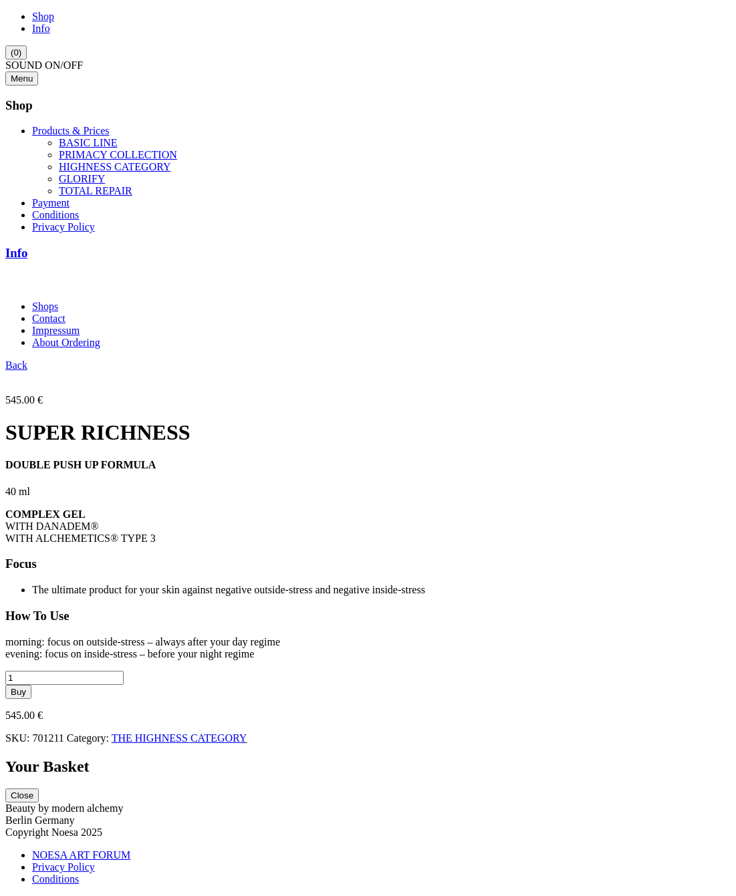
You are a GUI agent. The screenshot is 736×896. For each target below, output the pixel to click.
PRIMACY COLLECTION (118, 154)
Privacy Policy (63, 227)
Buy (18, 692)
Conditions (55, 214)
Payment (51, 202)
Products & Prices (71, 130)
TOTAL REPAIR (95, 190)
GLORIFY (82, 178)
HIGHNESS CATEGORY (115, 166)
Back (16, 365)
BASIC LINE (88, 142)
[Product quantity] (64, 678)
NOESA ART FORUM (81, 855)
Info (41, 28)
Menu (22, 78)
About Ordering (66, 342)
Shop (43, 16)
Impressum (56, 330)
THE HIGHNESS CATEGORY (179, 738)
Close (22, 795)
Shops (45, 306)
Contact (49, 318)
